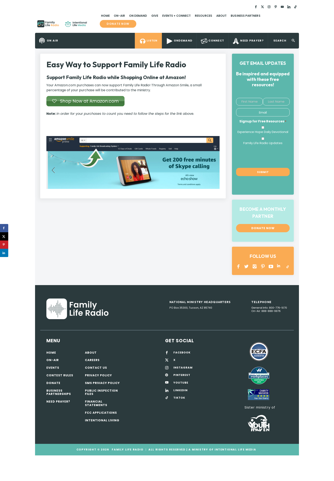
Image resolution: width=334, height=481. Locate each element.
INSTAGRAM (254, 266)
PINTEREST (263, 266)
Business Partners (245, 16)
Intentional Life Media (235, 449)
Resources (203, 16)
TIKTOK (179, 397)
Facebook (238, 266)
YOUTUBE (271, 266)
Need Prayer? (58, 401)
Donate (53, 383)
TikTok (287, 266)
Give (154, 16)
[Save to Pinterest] (4, 244)
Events (52, 368)
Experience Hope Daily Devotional (263, 132)
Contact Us (96, 368)
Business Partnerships (58, 392)
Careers (92, 360)
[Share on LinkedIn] (4, 253)
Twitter (246, 266)
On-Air (119, 16)
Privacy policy (98, 375)
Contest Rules (59, 375)
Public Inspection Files (101, 392)
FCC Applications (101, 413)
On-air (52, 360)
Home (105, 16)
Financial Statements (96, 403)
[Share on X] (4, 236)
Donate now (118, 24)
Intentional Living (102, 420)
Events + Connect (176, 16)
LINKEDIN (279, 266)
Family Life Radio (93, 25)
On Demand (138, 16)
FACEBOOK (182, 352)
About (221, 16)
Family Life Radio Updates (262, 143)
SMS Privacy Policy (102, 383)
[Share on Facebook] (4, 228)
